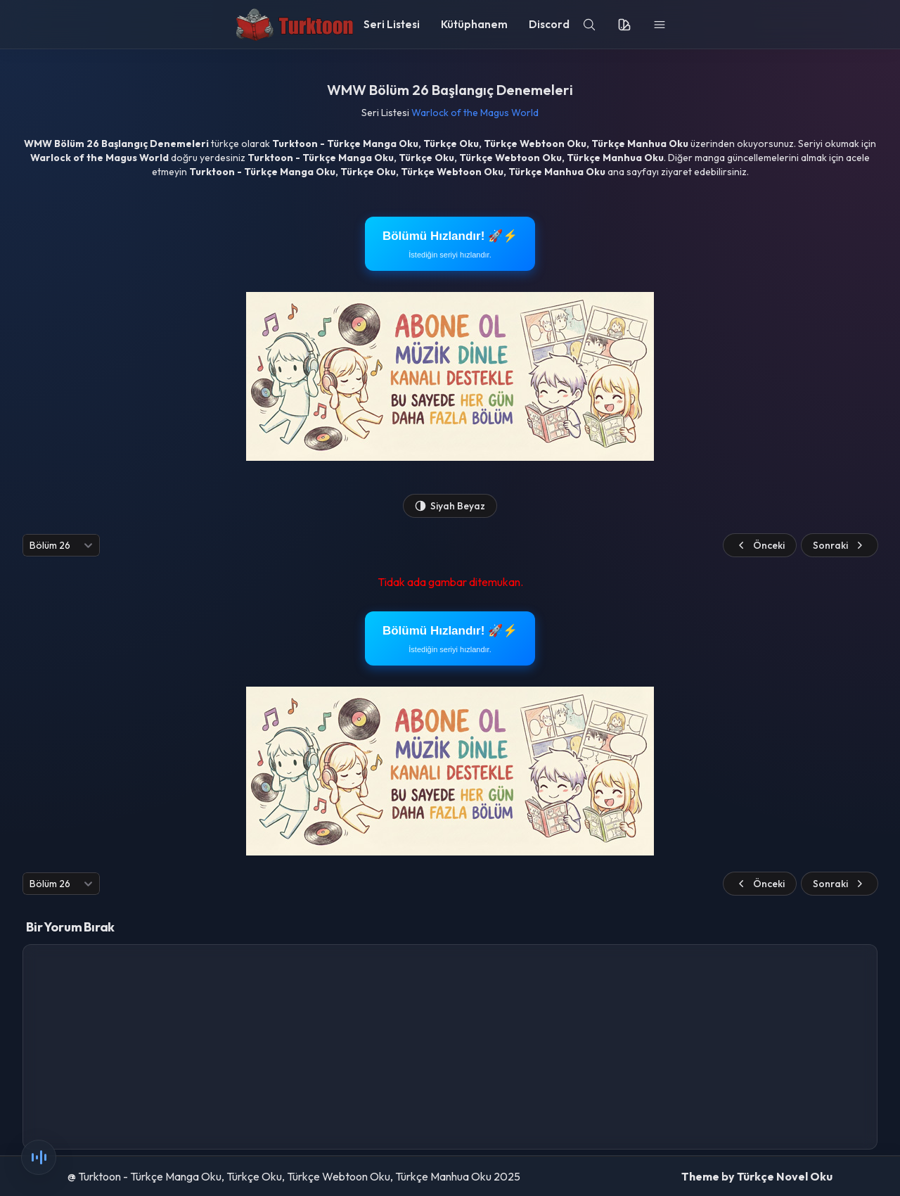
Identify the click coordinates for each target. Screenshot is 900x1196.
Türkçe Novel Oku (784, 1176)
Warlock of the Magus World (475, 112)
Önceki (760, 545)
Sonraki (839, 545)
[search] (589, 25)
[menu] (659, 25)
